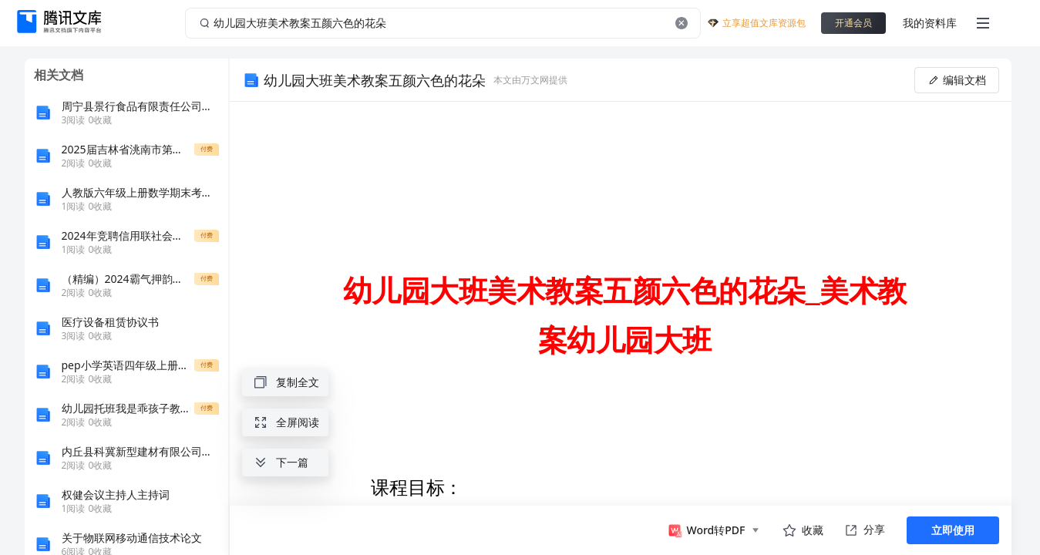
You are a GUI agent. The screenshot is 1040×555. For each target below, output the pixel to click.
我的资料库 (930, 22)
